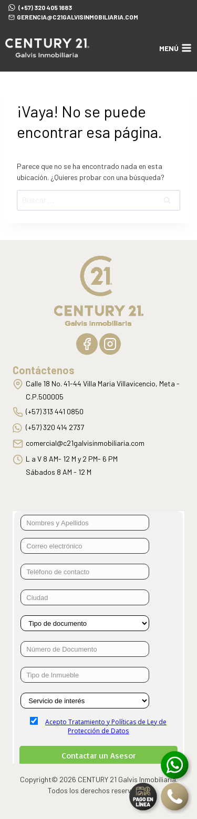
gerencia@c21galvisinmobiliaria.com (73, 17)
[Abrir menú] (175, 48)
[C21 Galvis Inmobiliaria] (47, 47)
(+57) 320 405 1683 (40, 7)
